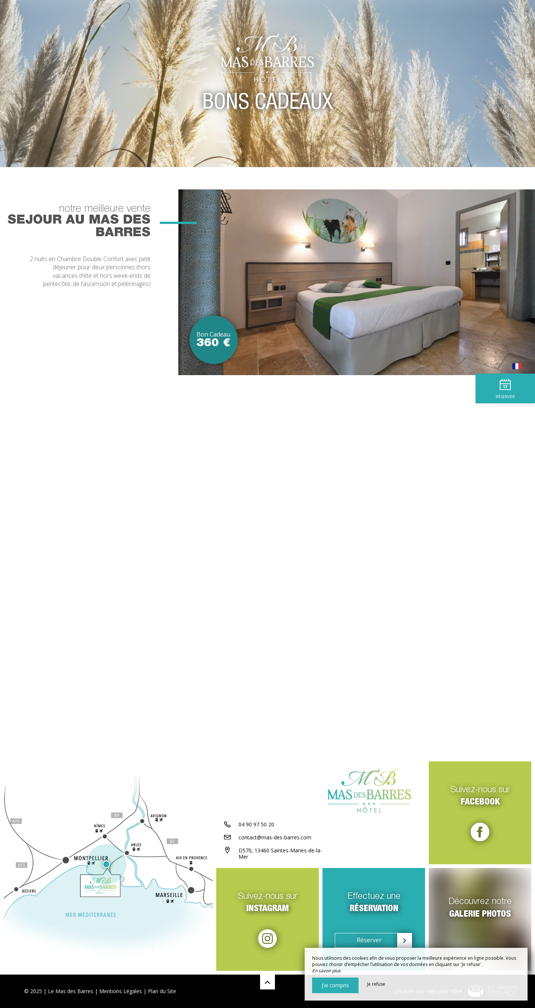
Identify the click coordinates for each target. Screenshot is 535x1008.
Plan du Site (162, 991)
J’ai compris (335, 985)
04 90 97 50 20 (256, 824)
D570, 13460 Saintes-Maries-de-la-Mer (280, 853)
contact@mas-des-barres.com (275, 837)
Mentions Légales (120, 991)
